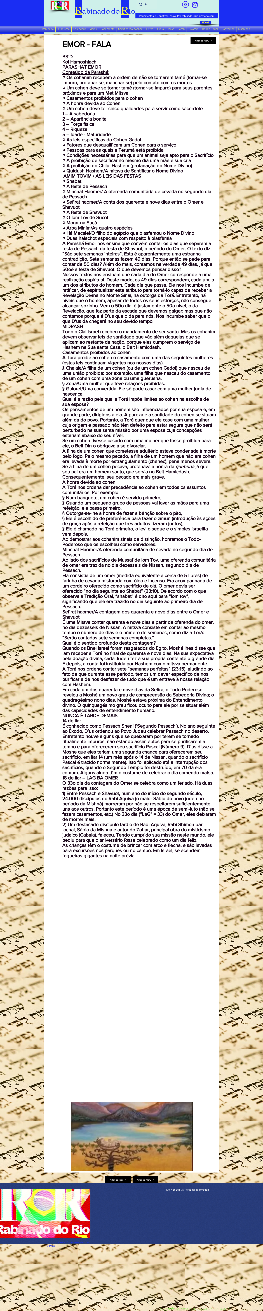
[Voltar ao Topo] (118, 1179)
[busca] (147, 4)
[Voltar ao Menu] (203, 40)
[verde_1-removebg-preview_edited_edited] (195, 5)
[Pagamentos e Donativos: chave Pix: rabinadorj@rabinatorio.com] (176, 15)
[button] (47, 29)
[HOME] (205, 22)
